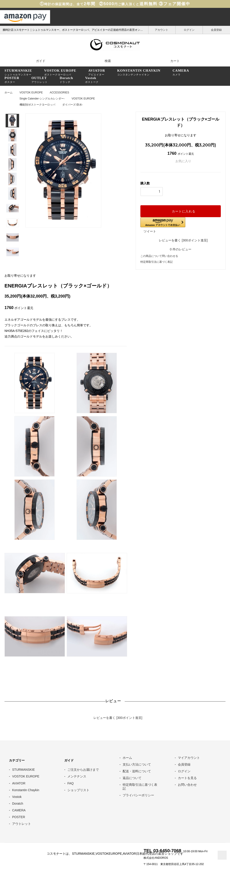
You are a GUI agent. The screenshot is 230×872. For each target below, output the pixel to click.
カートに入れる (180, 211)
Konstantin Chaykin (25, 789)
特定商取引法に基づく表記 (156, 261)
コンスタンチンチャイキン (139, 72)
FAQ (70, 782)
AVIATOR (18, 782)
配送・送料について (137, 771)
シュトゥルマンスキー (18, 72)
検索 (105, 60)
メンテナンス (76, 776)
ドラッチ (66, 79)
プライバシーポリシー (138, 794)
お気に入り (180, 161)
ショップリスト (78, 789)
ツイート (150, 231)
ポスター (11, 79)
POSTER (18, 816)
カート (172, 61)
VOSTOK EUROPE (31, 92)
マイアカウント (189, 757)
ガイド (37, 60)
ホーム (8, 92)
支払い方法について (137, 764)
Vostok (17, 796)
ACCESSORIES (59, 92)
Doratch (17, 803)
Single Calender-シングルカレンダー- (42, 98)
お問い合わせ (187, 784)
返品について (132, 777)
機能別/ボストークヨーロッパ (37, 104)
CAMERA (19, 810)
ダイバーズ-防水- (72, 104)
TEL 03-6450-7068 (162, 850)
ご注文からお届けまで (83, 769)
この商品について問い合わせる (159, 255)
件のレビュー (180, 249)
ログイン (189, 29)
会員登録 (216, 29)
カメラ (180, 72)
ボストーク (92, 79)
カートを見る (187, 777)
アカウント (161, 29)
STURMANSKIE (23, 769)
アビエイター (96, 72)
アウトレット (39, 79)
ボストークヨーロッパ (60, 72)
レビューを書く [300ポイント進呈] (181, 240)
